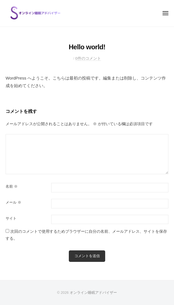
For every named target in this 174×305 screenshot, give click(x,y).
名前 (12, 186)
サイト (11, 218)
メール (13, 202)
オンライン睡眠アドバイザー (93, 292)
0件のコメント (88, 58)
